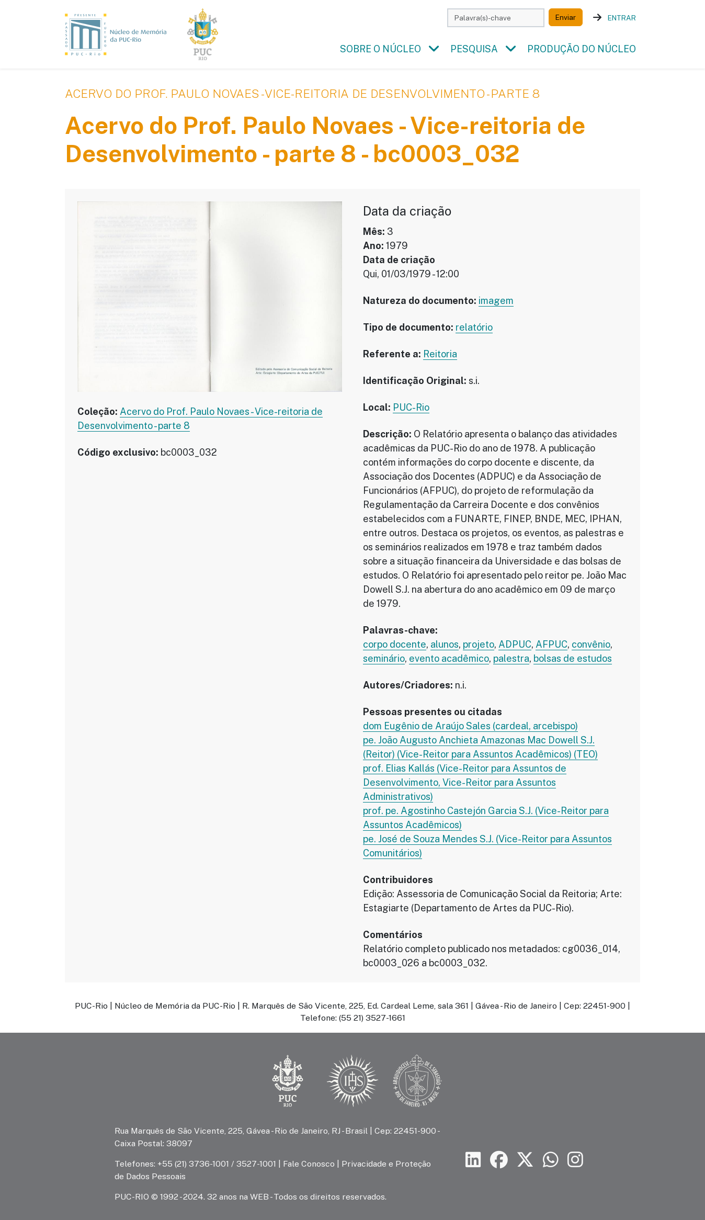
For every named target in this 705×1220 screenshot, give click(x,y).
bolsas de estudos (572, 658)
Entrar (622, 18)
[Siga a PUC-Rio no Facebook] (499, 1160)
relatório (474, 327)
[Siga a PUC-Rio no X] (525, 1160)
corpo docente (394, 644)
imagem (496, 301)
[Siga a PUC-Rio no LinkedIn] (473, 1160)
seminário (384, 658)
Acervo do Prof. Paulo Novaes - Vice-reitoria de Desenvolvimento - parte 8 (302, 94)
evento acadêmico (449, 658)
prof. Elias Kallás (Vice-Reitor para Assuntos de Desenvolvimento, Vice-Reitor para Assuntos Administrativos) (464, 783)
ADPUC (514, 644)
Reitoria (440, 354)
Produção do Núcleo (581, 49)
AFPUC (551, 644)
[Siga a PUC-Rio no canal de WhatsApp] (551, 1160)
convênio (591, 644)
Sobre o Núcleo (380, 49)
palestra (511, 658)
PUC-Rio (411, 407)
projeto (478, 644)
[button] (433, 49)
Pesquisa (474, 49)
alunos (444, 644)
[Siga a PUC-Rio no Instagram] (575, 1160)
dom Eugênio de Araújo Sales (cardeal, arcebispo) (470, 726)
